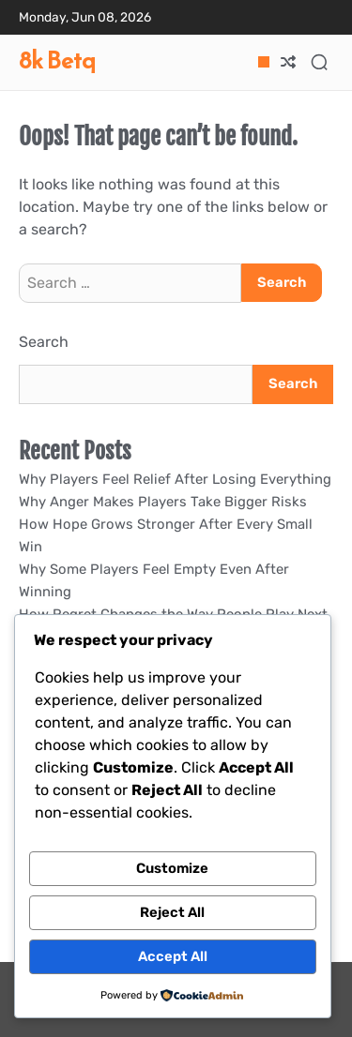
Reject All (172, 912)
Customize (172, 868)
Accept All (172, 956)
